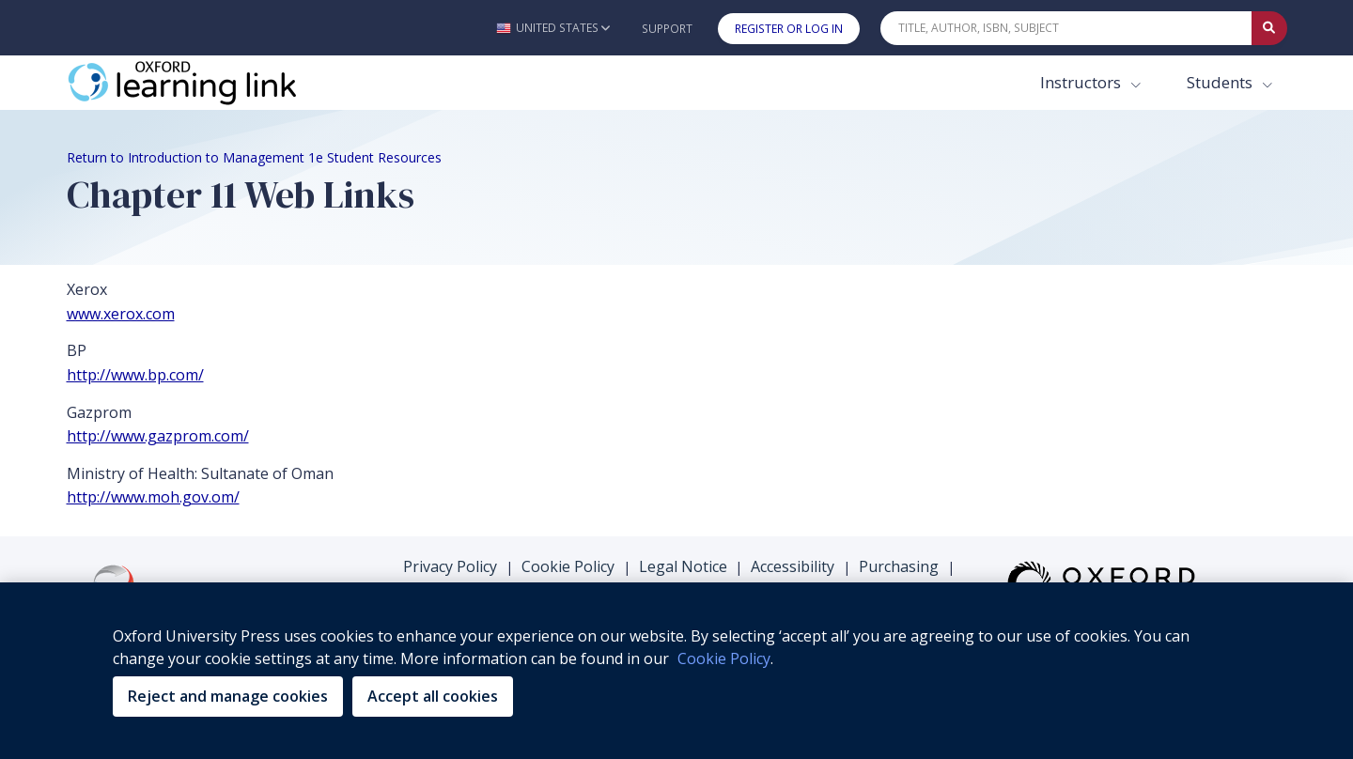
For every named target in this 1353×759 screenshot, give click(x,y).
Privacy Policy (450, 566)
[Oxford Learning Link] (208, 82)
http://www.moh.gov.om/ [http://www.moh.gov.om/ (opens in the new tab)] (153, 497)
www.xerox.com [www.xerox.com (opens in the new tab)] (121, 313)
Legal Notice (683, 566)
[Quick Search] (1066, 28)
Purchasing (899, 566)
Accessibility (792, 566)
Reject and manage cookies (228, 696)
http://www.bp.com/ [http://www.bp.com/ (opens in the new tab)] (135, 374)
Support (667, 29)
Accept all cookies (432, 696)
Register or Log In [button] (789, 29)
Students (1221, 82)
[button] (553, 28)
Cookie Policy (567, 566)
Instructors (1082, 82)
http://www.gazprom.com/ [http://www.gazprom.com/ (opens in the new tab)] (158, 436)
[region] (676, 670)
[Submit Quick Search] (1269, 28)
